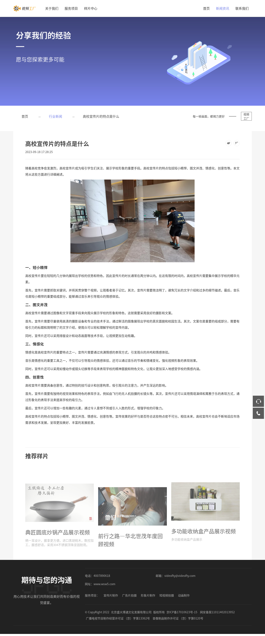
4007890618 (102, 576)
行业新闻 (55, 116)
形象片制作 (148, 595)
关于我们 (51, 8)
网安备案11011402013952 (217, 612)
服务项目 (71, 8)
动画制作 (184, 595)
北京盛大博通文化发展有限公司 (131, 612)
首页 (206, 8)
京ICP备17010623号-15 (181, 612)
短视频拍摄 (166, 595)
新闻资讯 (222, 8)
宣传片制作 (111, 595)
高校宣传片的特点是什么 (101, 116)
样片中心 (90, 8)
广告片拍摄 (129, 595)
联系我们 (242, 8)
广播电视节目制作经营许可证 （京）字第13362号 (118, 618)
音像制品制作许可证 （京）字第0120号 (178, 618)
